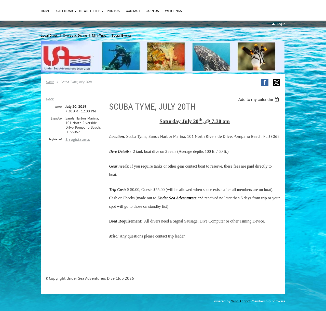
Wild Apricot (241, 301)
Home (50, 82)
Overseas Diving (75, 35)
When (58, 107)
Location (56, 118)
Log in (281, 24)
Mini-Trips (99, 35)
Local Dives (49, 35)
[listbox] (259, 99)
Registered (55, 139)
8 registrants (77, 139)
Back (50, 98)
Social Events (122, 35)
